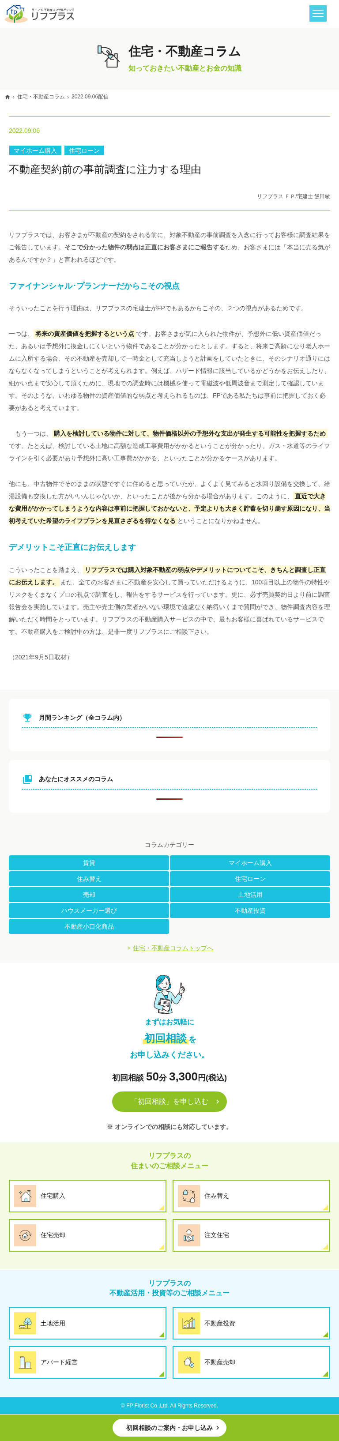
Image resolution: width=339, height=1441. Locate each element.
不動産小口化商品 (89, 926)
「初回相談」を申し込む (169, 1101)
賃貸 (89, 862)
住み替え (89, 878)
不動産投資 (250, 910)
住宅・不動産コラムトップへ (173, 948)
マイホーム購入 (35, 150)
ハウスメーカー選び (89, 910)
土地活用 (250, 894)
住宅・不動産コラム (41, 97)
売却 (89, 894)
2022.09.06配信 (90, 97)
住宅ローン (84, 150)
